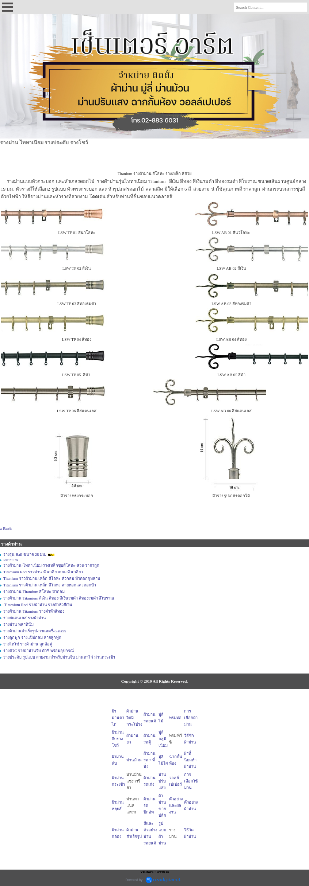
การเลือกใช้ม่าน (191, 781)
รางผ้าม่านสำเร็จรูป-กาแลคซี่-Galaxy (34, 631)
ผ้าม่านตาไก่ (118, 717)
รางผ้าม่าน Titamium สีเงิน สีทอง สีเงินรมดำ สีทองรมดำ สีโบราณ (58, 598)
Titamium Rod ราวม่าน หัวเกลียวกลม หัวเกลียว (43, 572)
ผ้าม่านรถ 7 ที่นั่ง (150, 760)
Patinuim (10, 560)
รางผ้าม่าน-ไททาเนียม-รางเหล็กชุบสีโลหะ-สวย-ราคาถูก (51, 565)
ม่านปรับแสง (162, 781)
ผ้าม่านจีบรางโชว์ (118, 739)
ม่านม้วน (134, 760)
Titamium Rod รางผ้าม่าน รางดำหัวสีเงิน (37, 604)
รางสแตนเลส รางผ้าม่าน (24, 618)
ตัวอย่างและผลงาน (176, 805)
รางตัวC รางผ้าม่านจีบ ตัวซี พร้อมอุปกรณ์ (38, 650)
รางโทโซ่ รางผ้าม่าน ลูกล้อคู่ (27, 644)
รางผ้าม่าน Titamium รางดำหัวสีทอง (34, 611)
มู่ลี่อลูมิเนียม (163, 739)
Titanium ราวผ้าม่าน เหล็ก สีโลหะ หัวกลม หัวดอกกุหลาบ (51, 578)
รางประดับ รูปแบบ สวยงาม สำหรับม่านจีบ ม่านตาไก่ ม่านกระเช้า (59, 657)
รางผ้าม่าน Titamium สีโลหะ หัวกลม (34, 591)
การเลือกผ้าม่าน (191, 717)
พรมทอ (175, 717)
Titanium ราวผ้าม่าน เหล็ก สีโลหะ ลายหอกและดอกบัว (49, 585)
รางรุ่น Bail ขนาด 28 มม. (24, 554)
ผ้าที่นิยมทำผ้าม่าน (190, 760)
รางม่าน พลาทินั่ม (18, 624)
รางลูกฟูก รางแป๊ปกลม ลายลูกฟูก (32, 637)
